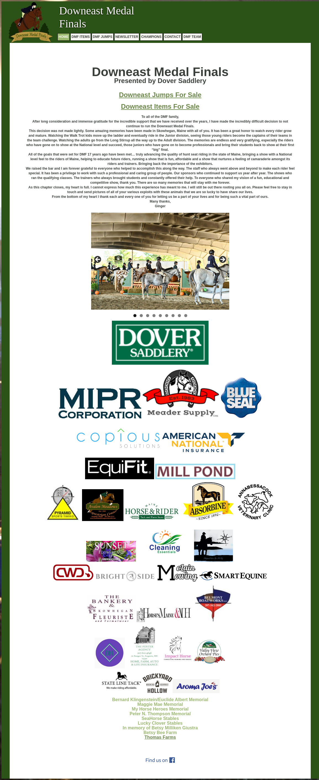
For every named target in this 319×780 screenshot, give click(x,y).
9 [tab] (185, 315)
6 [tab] (166, 315)
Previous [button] (98, 260)
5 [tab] (160, 315)
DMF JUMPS (102, 37)
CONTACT (173, 37)
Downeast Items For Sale (160, 106)
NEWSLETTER (126, 37)
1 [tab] (134, 315)
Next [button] (222, 260)
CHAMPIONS (151, 37)
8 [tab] (179, 315)
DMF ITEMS (81, 37)
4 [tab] (153, 315)
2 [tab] (141, 315)
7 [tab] (173, 315)
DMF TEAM (192, 37)
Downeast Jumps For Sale (160, 95)
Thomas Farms (160, 737)
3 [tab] (147, 315)
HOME (63, 37)
